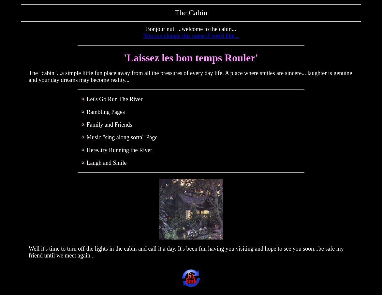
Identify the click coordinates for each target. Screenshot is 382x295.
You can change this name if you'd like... (191, 36)
